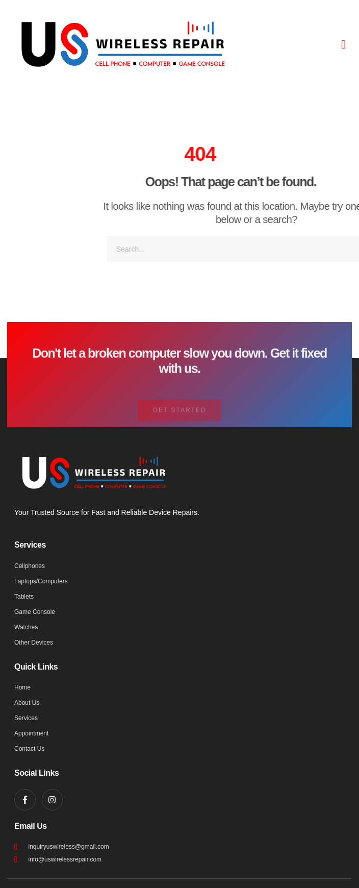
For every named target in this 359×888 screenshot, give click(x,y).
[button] (343, 44)
